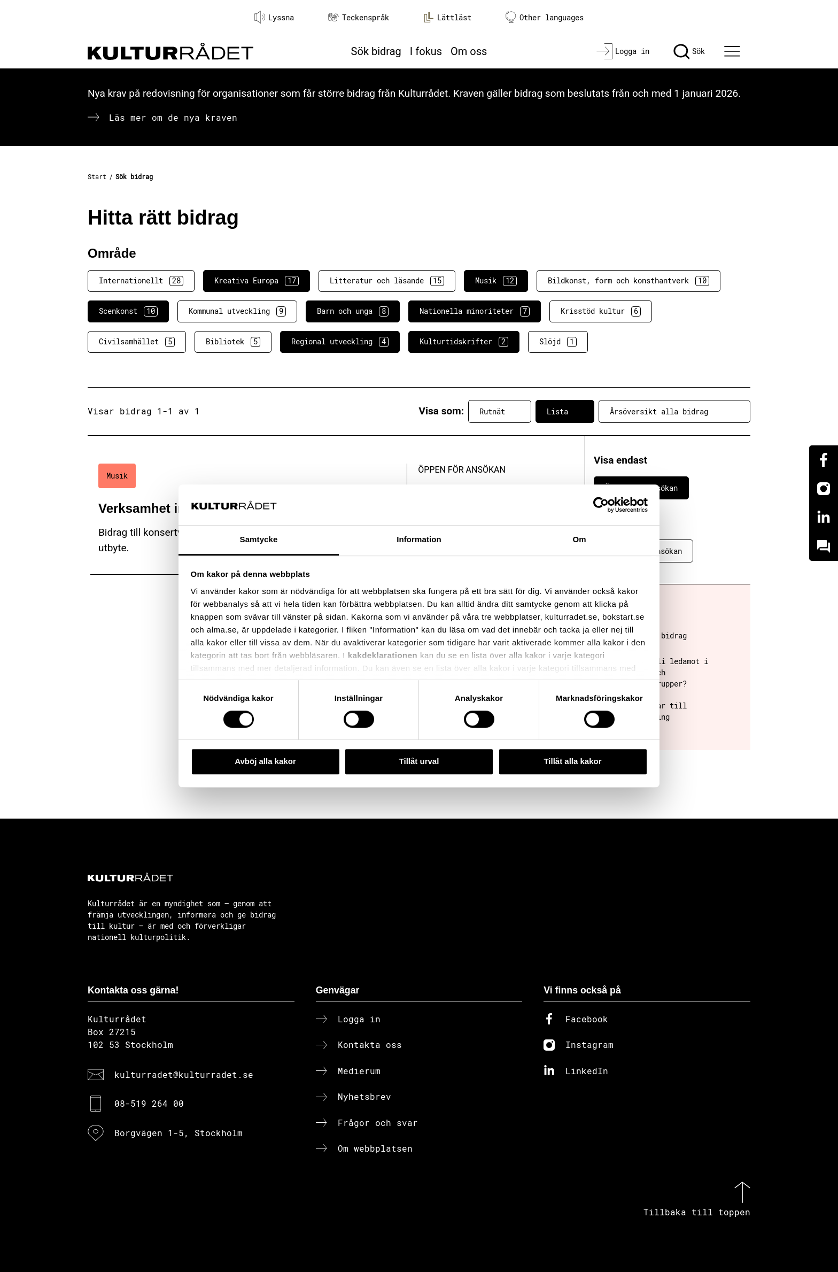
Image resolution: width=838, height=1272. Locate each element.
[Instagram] (823, 488)
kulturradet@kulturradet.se (183, 1074)
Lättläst (447, 17)
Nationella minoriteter (475, 311)
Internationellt (141, 280)
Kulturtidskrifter (464, 341)
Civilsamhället (137, 341)
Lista (565, 411)
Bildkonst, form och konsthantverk (628, 280)
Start (97, 176)
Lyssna (274, 17)
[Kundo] (823, 546)
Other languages (545, 17)
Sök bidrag (376, 51)
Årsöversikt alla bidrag (674, 411)
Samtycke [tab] (259, 539)
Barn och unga (353, 311)
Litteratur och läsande (387, 280)
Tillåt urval (419, 761)
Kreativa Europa (256, 280)
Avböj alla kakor (265, 761)
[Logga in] (623, 51)
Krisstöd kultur (601, 311)
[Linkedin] (823, 517)
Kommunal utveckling (237, 311)
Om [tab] (579, 539)
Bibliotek (233, 341)
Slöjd (558, 341)
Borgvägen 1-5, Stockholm (178, 1132)
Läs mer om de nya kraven (173, 117)
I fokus (426, 51)
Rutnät (499, 411)
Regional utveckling (340, 341)
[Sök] (689, 51)
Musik (496, 280)
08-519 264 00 (149, 1103)
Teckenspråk (358, 17)
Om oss (469, 51)
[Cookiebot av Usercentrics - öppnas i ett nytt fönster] (601, 505)
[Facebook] (823, 459)
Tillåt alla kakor (572, 761)
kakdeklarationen (383, 655)
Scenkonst (128, 311)
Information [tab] (419, 539)
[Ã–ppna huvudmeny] (734, 51)
